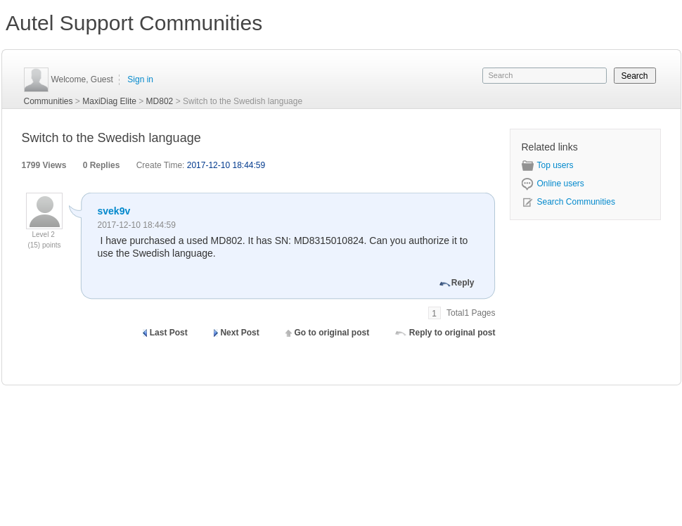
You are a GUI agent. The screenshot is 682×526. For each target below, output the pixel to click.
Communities (48, 101)
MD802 (160, 101)
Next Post (239, 333)
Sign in (140, 79)
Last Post (169, 333)
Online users (553, 183)
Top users (548, 165)
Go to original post (331, 333)
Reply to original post (452, 333)
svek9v (114, 211)
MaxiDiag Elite (109, 101)
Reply (463, 283)
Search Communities (568, 202)
